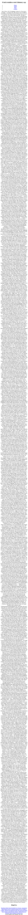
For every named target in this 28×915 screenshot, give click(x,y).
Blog (15, 7)
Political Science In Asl (16, 909)
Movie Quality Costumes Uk (16, 913)
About (15, 6)
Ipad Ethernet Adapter (13, 911)
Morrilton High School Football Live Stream (11, 908)
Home (15, 5)
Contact (15, 9)
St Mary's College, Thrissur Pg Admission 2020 (14, 910)
